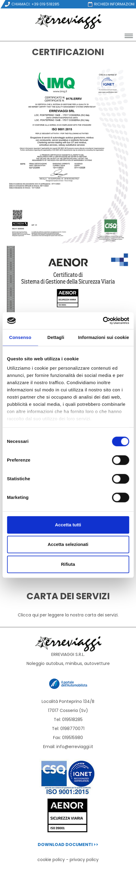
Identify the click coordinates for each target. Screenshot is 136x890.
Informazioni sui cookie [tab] (103, 337)
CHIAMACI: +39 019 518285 (32, 4)
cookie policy (51, 860)
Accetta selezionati (68, 544)
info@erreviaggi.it (74, 747)
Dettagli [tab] (55, 337)
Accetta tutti (68, 524)
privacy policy (84, 860)
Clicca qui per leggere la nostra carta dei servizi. (68, 615)
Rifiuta (68, 564)
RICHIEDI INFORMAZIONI (110, 4)
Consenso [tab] (20, 337)
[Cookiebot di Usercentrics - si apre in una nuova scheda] (102, 320)
